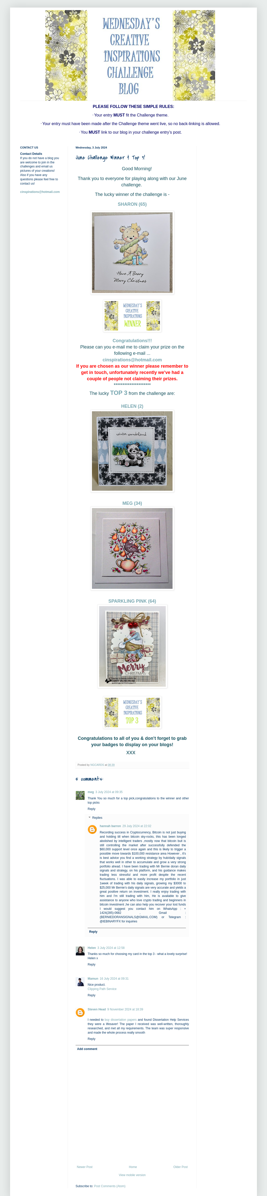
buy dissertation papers (121, 1020)
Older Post (180, 1167)
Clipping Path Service (102, 989)
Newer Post (84, 1167)
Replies (97, 818)
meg (91, 792)
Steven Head (97, 1009)
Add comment (87, 1049)
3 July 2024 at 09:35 (109, 792)
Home (133, 1167)
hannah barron (110, 826)
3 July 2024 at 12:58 (111, 948)
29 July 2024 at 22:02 (136, 826)
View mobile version (132, 1175)
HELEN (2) (132, 406)
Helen (92, 948)
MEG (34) (132, 503)
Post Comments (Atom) (109, 1186)
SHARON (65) (132, 204)
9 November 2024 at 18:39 (125, 1009)
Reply (91, 809)
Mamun (93, 978)
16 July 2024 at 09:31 (114, 978)
